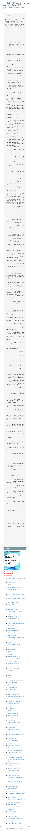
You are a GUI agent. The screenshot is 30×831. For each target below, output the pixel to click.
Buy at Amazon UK (8, 575)
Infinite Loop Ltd (20, 828)
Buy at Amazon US (8, 573)
